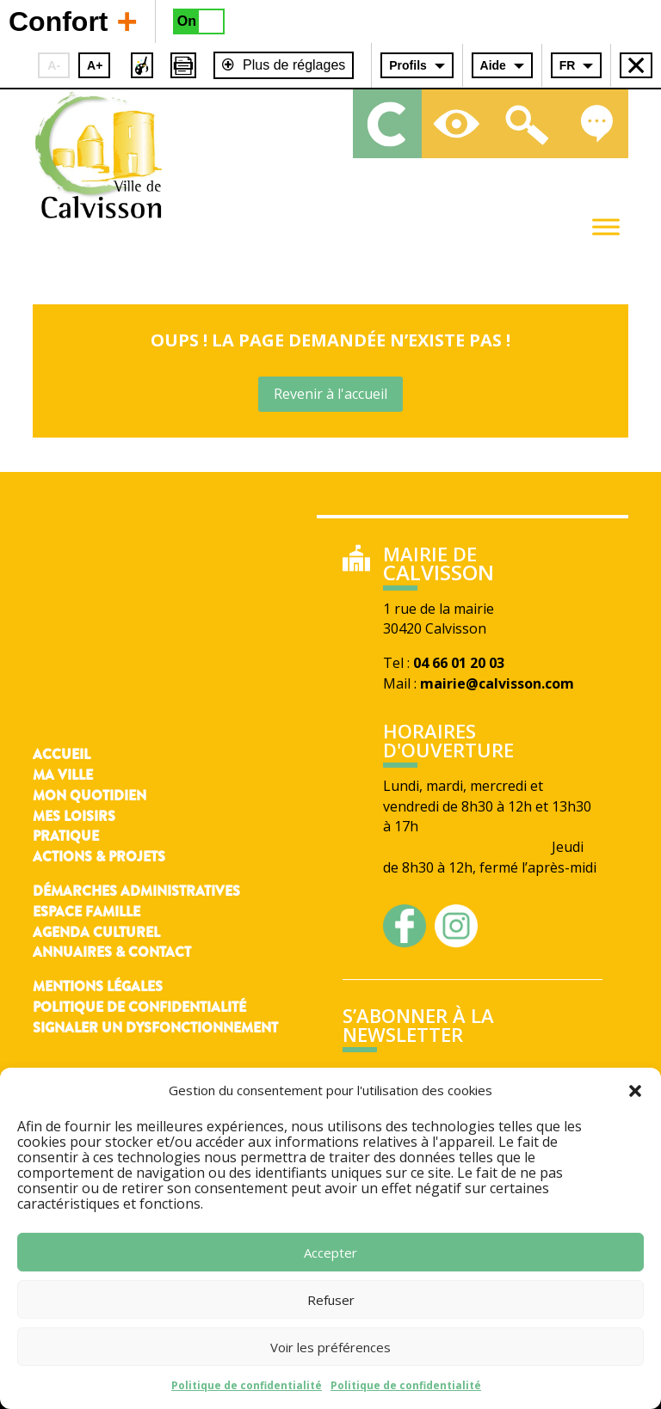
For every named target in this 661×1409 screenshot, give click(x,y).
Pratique (66, 836)
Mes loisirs (74, 816)
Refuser (331, 1299)
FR (567, 65)
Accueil (61, 754)
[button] (635, 1091)
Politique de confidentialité (246, 1385)
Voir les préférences (330, 1347)
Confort (73, 20)
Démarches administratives (136, 891)
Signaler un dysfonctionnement (155, 1028)
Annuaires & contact (112, 952)
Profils (408, 65)
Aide (493, 65)
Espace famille (86, 912)
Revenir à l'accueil (330, 393)
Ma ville (63, 775)
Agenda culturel (96, 932)
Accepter (330, 1252)
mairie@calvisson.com (497, 683)
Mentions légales (98, 986)
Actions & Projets (99, 857)
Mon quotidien (89, 796)
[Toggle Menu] (606, 226)
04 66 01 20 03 (458, 662)
